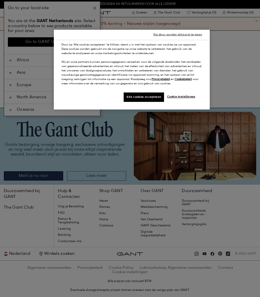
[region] (132, 70)
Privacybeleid (161, 79)
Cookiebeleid (183, 79)
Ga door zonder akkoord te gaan (177, 34)
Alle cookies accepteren (143, 97)
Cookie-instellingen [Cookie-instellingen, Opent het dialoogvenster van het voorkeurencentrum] (181, 96)
